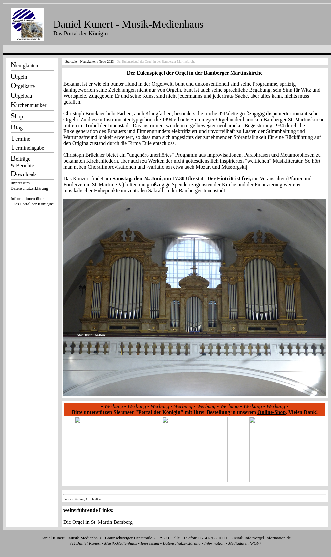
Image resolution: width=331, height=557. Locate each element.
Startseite (71, 61)
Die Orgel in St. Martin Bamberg (98, 522)
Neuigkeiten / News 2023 (97, 61)
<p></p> (32, 194)
